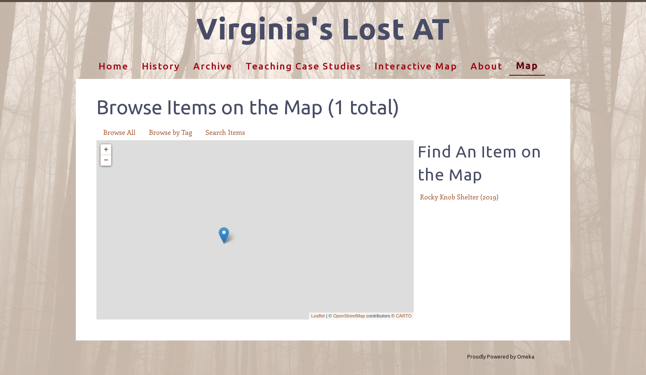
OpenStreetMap (349, 315)
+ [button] (106, 150)
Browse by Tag (170, 132)
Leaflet (318, 315)
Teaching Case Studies (303, 66)
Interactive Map (415, 66)
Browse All (119, 132)
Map (527, 65)
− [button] (106, 160)
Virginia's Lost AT (323, 28)
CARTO (404, 315)
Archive (212, 66)
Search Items (225, 132)
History (161, 66)
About (486, 66)
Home (113, 66)
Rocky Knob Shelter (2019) (459, 196)
